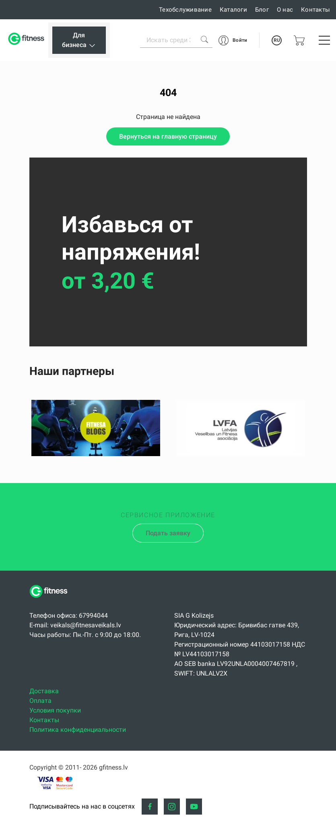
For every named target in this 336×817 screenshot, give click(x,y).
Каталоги (233, 9)
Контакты (315, 9)
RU (277, 40)
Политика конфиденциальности (77, 729)
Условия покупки (55, 710)
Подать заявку (168, 533)
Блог (262, 9)
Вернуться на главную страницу (168, 136)
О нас (285, 9)
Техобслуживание (185, 9)
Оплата (40, 700)
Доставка (44, 691)
